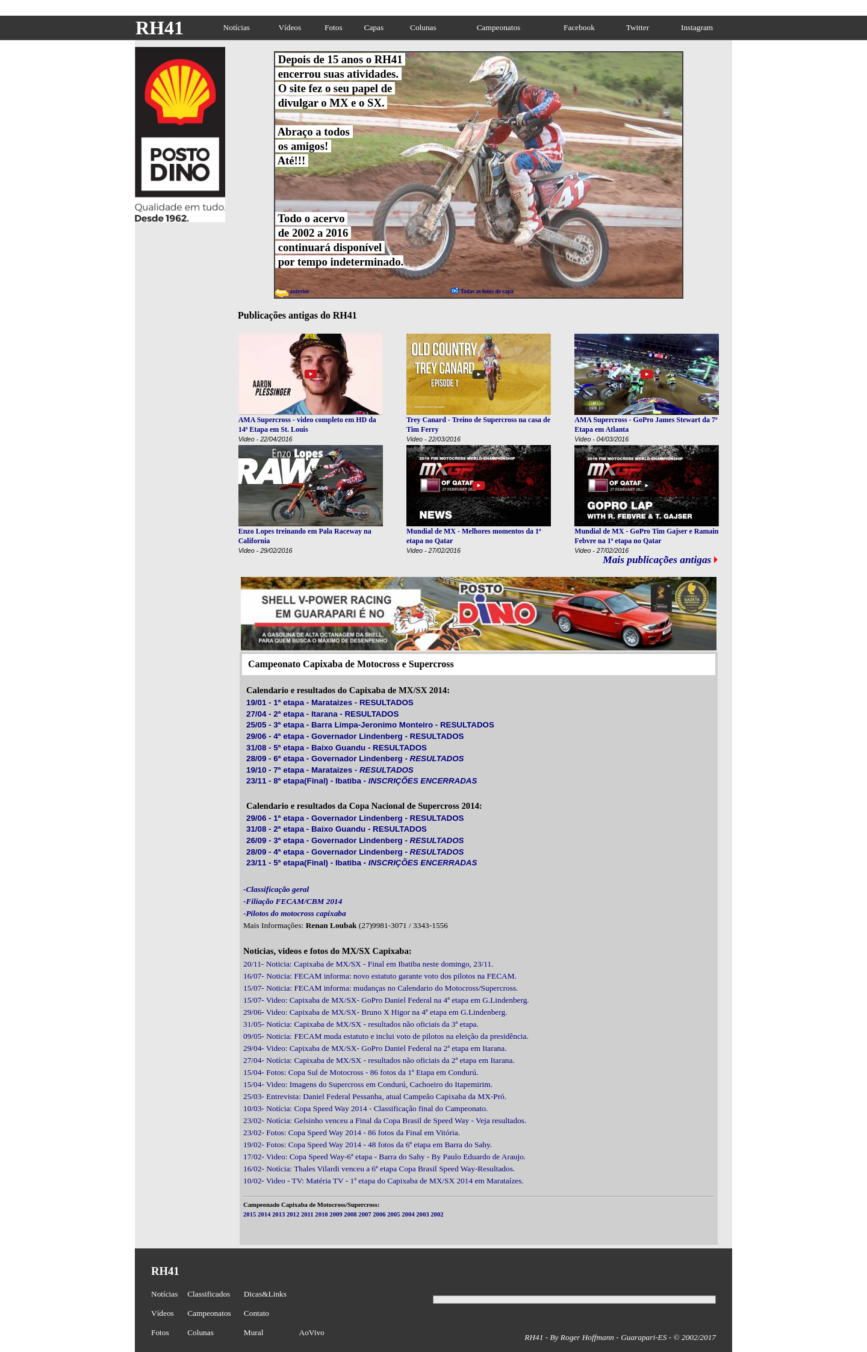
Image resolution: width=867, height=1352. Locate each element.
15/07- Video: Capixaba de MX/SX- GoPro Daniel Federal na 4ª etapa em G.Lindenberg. (386, 1000)
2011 (307, 1214)
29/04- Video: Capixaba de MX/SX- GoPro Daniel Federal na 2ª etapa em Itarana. (375, 1048)
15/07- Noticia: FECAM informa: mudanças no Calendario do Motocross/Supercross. (380, 987)
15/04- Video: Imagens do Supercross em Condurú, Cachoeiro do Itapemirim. (368, 1084)
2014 (264, 1214)
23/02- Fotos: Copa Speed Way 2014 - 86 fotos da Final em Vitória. (351, 1132)
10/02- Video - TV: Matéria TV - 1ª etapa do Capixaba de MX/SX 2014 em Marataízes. (383, 1180)
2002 (436, 1214)
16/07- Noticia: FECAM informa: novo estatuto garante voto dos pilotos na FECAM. (380, 975)
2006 (379, 1214)
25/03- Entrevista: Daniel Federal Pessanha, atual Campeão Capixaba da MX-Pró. (374, 1096)
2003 (422, 1214)
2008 (350, 1214)
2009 (335, 1214)
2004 (408, 1214)
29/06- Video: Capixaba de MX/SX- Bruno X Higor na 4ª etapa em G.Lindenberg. (375, 1012)
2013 (278, 1214)
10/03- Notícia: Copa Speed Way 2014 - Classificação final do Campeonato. (365, 1108)
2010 (321, 1214)
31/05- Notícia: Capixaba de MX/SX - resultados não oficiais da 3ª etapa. (361, 1024)
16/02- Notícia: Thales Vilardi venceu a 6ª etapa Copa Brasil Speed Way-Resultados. (379, 1168)
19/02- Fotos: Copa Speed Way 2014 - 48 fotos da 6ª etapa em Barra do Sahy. (367, 1144)
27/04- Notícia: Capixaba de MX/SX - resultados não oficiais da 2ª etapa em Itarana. (379, 1060)
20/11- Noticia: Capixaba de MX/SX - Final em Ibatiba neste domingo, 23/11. (368, 963)
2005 (393, 1214)
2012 (293, 1214)
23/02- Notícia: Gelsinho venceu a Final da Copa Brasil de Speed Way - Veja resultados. (384, 1120)
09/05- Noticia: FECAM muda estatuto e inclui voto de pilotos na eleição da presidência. (386, 1036)
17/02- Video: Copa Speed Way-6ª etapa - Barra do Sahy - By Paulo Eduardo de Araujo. (384, 1156)
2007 (364, 1214)
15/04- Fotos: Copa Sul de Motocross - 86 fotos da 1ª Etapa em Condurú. (360, 1072)
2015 (249, 1214)
